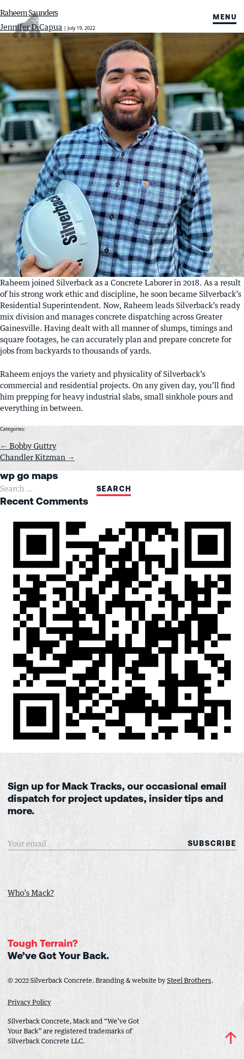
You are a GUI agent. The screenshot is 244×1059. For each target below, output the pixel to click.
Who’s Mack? (31, 893)
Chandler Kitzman (37, 457)
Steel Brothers (189, 980)
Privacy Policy (29, 1002)
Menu (224, 18)
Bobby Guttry (28, 446)
